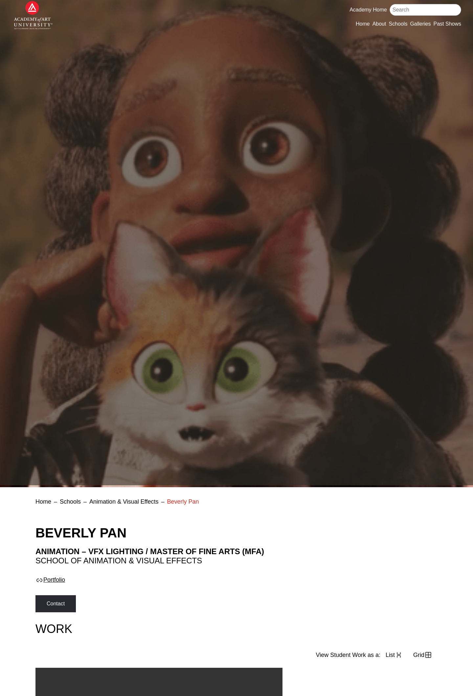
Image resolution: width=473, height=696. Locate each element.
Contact (56, 603)
